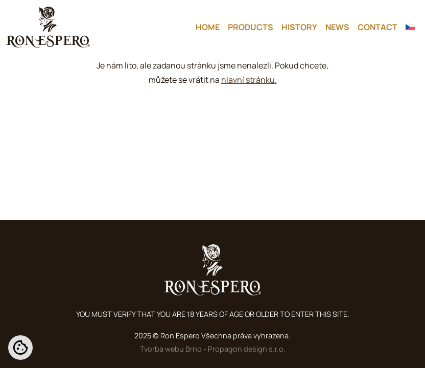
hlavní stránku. (249, 79)
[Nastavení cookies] (20, 347)
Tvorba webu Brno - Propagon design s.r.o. (213, 349)
